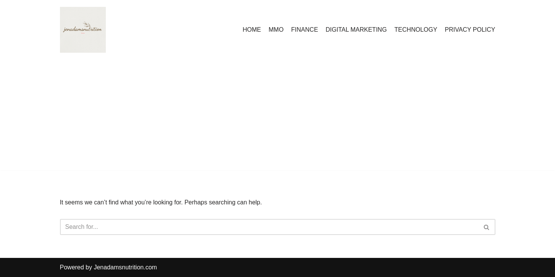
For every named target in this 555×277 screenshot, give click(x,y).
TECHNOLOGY (416, 29)
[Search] (269, 227)
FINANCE (304, 29)
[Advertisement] (278, 116)
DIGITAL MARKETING (356, 29)
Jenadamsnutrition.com (125, 267)
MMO (276, 29)
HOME (252, 29)
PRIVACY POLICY (470, 29)
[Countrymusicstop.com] (83, 30)
